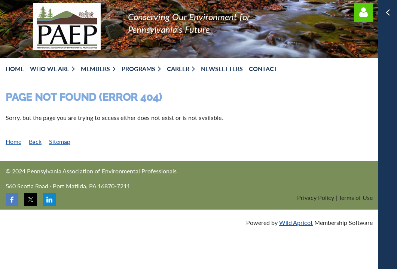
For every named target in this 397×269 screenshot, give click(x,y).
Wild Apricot (296, 222)
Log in (363, 12)
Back (35, 141)
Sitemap (59, 141)
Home (13, 141)
